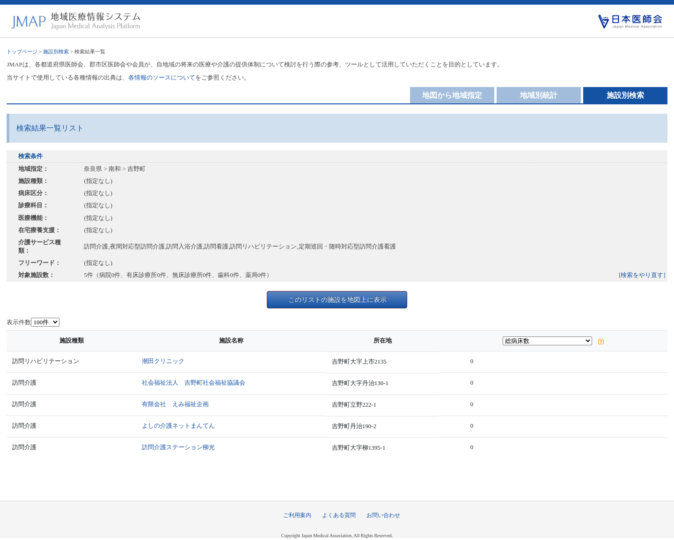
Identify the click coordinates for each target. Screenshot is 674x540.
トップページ (22, 51)
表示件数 (19, 322)
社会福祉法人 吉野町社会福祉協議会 (193, 382)
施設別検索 (56, 51)
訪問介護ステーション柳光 (178, 447)
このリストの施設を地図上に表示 (337, 299)
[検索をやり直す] (642, 274)
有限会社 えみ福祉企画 (175, 404)
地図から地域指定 (452, 95)
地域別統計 (538, 95)
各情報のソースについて (161, 77)
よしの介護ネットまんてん (178, 425)
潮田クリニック (163, 361)
